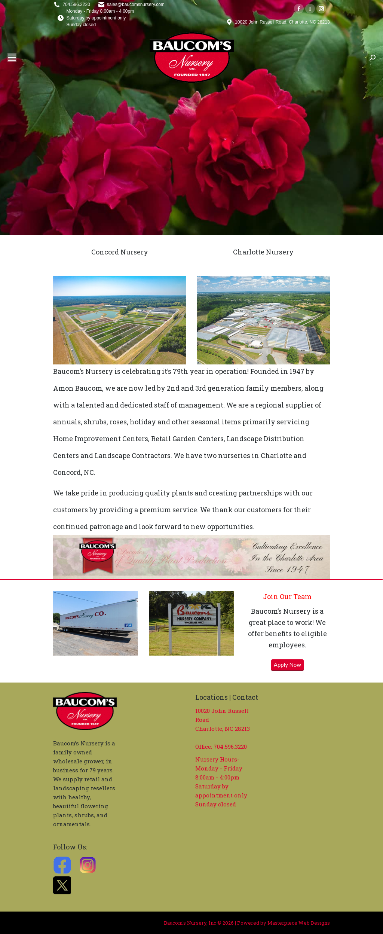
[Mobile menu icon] (11, 57)
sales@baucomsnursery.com (136, 4)
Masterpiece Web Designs (298, 922)
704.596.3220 (76, 4)
